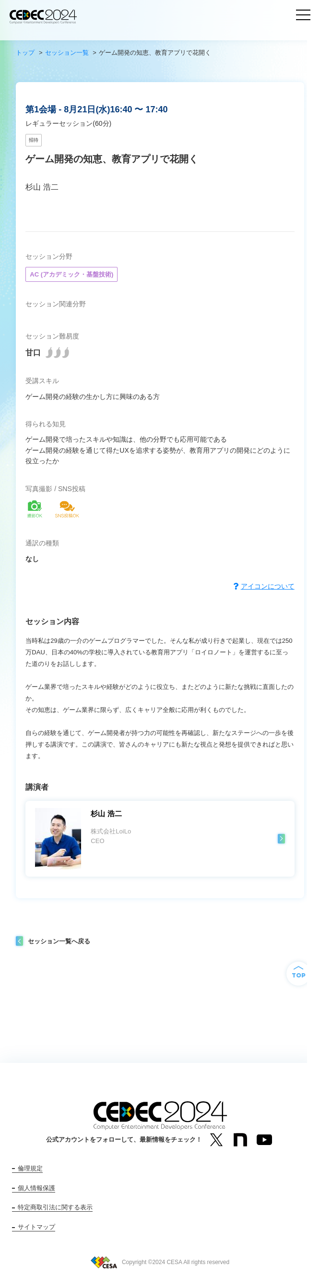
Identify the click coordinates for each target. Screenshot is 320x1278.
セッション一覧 (67, 52)
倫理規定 (30, 1168)
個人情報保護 (36, 1188)
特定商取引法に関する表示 (55, 1207)
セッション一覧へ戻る (59, 941)
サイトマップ (36, 1226)
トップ (25, 52)
